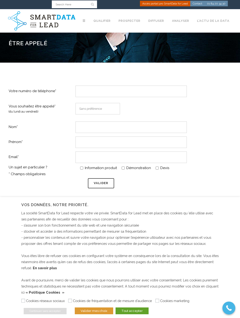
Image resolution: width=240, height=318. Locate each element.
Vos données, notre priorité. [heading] (55, 205)
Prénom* (16, 142)
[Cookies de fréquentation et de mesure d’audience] (70, 301)
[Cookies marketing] (157, 301)
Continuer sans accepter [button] (45, 311)
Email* (14, 157)
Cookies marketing (174, 301)
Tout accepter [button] (132, 311)
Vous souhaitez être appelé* (32, 109)
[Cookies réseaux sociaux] (23, 301)
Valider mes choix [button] (94, 311)
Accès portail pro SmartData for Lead (165, 3)
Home (4, 59)
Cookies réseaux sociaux (45, 301)
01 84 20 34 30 (216, 3)
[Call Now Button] (228, 308)
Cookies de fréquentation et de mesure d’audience (112, 301)
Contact (197, 3)
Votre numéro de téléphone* (32, 91)
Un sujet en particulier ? (28, 167)
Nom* (13, 127)
